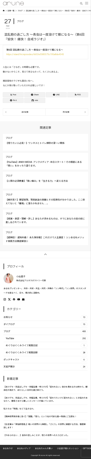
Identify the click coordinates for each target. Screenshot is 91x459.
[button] (87, 3)
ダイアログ (45, 324)
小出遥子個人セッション (68, 448)
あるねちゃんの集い (44, 448)
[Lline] (56, 94)
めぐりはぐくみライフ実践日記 (46, 346)
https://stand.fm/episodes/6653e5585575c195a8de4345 (35, 54)
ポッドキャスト (45, 360)
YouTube (46, 338)
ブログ (20, 21)
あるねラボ (8, 448)
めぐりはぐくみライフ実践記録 (46, 353)
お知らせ (45, 317)
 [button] (45, 254)
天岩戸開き (45, 367)
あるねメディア (24, 448)
